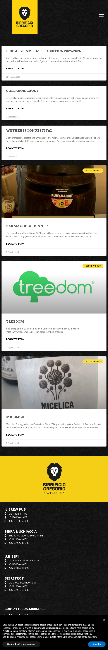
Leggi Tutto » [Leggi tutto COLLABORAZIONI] (15, 108)
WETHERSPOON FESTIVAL (29, 130)
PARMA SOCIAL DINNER (27, 226)
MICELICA (15, 417)
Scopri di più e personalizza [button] (21, 644)
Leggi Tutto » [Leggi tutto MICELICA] (15, 435)
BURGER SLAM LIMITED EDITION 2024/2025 (43, 51)
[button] (104, 619)
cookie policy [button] (88, 628)
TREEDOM (15, 321)
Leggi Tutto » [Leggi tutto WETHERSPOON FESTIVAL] (15, 148)
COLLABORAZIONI (22, 91)
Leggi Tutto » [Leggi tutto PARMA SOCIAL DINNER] (15, 244)
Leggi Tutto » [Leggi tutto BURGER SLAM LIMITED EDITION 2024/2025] (15, 68)
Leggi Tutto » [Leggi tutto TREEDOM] (15, 339)
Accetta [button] (97, 644)
